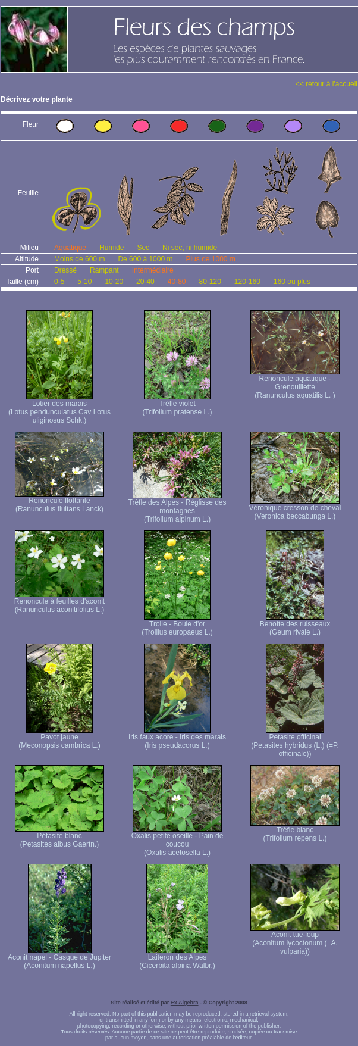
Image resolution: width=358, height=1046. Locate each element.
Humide (111, 247)
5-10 (84, 281)
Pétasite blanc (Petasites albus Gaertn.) (59, 836)
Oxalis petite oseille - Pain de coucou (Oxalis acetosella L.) (177, 841)
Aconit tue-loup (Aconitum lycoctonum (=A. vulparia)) (295, 940)
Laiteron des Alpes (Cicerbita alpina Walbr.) (177, 958)
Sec (143, 247)
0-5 (59, 281)
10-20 (114, 281)
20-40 (145, 281)
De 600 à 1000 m (145, 259)
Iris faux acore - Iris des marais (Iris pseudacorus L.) (177, 738)
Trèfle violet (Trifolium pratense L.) (177, 404)
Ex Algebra (185, 1003)
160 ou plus (292, 281)
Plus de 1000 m (210, 259)
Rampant (104, 270)
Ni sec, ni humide (189, 247)
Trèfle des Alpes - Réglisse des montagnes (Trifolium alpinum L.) (177, 507)
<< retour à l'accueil (326, 84)
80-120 (210, 281)
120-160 (247, 281)
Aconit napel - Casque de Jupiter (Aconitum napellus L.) (59, 958)
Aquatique (70, 247)
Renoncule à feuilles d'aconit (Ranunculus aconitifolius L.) (59, 602)
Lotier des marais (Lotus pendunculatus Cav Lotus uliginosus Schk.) (59, 408)
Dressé (65, 270)
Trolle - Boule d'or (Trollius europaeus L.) (177, 624)
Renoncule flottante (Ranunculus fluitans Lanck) (59, 501)
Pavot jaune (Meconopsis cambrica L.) (59, 738)
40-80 (177, 281)
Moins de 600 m (79, 259)
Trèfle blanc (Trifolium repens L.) (295, 830)
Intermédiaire (153, 270)
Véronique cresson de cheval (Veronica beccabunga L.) (295, 508)
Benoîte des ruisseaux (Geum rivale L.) (295, 624)
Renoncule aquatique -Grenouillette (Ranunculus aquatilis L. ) (295, 383)
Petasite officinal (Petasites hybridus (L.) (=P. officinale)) (295, 742)
